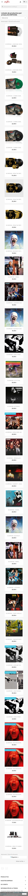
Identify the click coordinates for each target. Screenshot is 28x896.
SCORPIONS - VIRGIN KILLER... (14, 458)
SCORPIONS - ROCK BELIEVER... (14, 742)
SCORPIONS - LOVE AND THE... (14, 665)
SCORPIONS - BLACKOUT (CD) (14, 328)
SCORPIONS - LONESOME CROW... (14, 44)
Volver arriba (20, 861)
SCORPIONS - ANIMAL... (14, 277)
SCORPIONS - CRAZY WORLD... (14, 691)
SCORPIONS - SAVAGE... (14, 510)
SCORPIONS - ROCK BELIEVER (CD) (14, 820)
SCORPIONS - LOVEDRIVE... (14, 587)
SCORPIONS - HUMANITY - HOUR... (14, 484)
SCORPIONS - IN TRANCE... (14, 406)
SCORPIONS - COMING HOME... (14, 96)
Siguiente (15, 857)
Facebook (2, 868)
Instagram (6, 868)
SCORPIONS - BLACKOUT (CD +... (14, 251)
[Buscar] (14, 6)
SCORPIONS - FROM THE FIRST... (14, 173)
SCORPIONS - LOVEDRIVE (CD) (14, 303)
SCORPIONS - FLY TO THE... (14, 380)
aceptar (24, 894)
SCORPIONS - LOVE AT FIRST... (14, 354)
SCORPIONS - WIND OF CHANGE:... (14, 846)
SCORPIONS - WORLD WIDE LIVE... (14, 432)
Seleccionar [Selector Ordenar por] (14, 18)
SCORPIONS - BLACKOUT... (14, 535)
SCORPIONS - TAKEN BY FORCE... (14, 639)
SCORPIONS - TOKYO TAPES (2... (14, 613)
